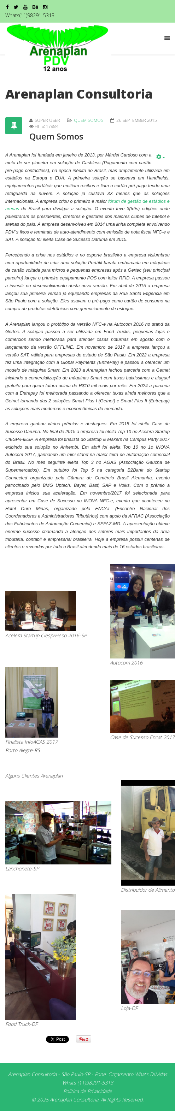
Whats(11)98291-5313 (29, 15)
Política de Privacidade (87, 1091)
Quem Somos (88, 120)
